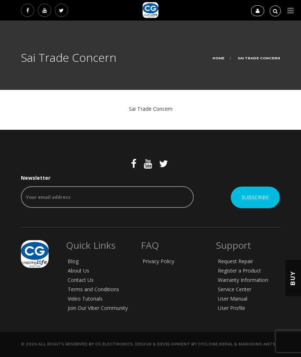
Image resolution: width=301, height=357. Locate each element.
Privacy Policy (158, 261)
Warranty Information (243, 279)
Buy (292, 277)
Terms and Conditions (93, 289)
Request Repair (235, 261)
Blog (73, 261)
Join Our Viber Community (98, 308)
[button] (290, 10)
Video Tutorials (85, 298)
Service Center (234, 289)
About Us (78, 270)
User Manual (232, 298)
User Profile (231, 308)
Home (218, 58)
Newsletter (107, 191)
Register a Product (239, 270)
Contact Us (81, 279)
